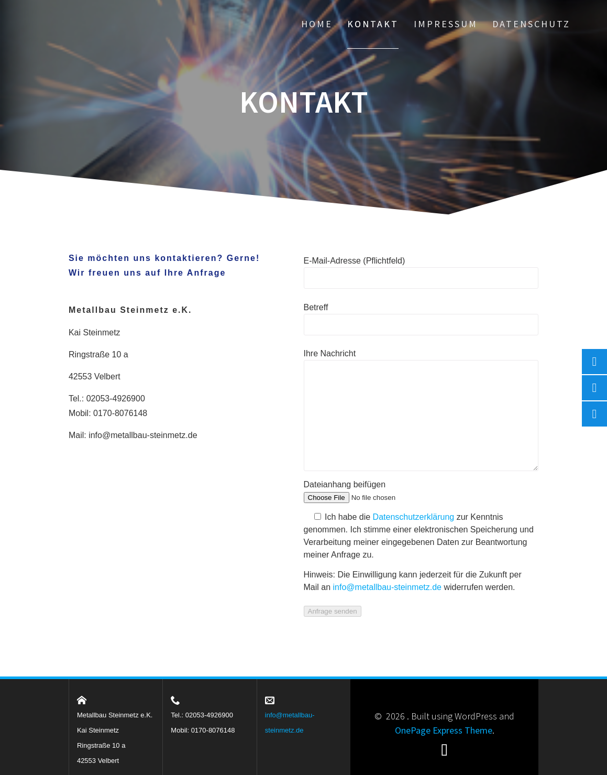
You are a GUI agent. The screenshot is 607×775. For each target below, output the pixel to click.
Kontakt (373, 24)
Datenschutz (531, 24)
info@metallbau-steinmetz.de (143, 435)
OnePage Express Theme (443, 730)
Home (317, 24)
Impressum (446, 24)
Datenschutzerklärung (414, 516)
